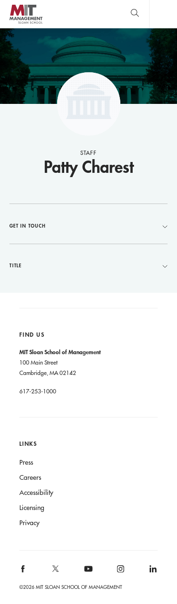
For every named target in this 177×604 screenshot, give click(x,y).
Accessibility (36, 492)
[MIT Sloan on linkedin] (152, 572)
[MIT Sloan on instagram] (120, 572)
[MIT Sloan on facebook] (23, 572)
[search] (135, 14)
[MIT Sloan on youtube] (87, 573)
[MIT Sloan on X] (54, 572)
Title (88, 265)
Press (26, 462)
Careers (30, 477)
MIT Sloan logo (25, 23)
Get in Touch (88, 226)
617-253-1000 (37, 391)
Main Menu (163, 14)
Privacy (29, 523)
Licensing (31, 507)
